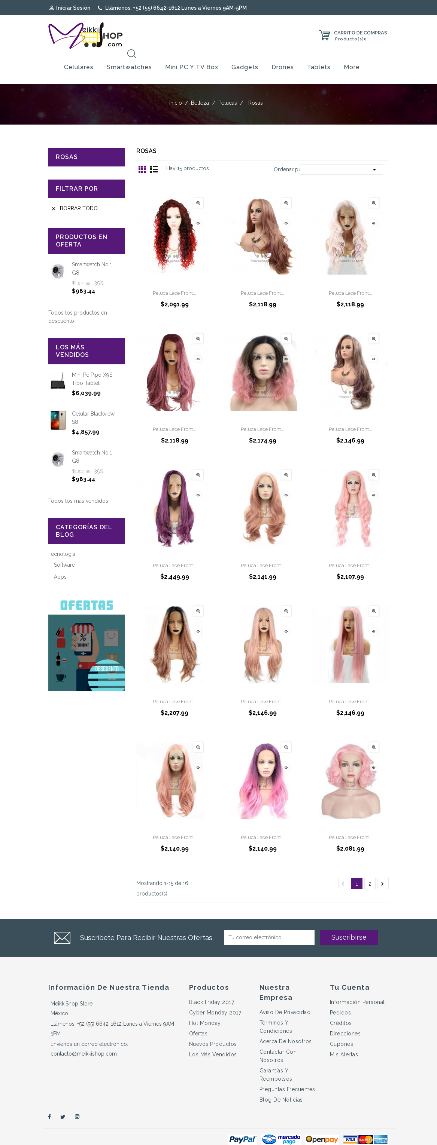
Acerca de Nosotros (286, 1028)
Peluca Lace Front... (174, 279)
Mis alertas (344, 1041)
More (352, 53)
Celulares (79, 53)
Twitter (63, 1103)
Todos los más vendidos (78, 487)
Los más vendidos (213, 1041)
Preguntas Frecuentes (287, 1076)
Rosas (67, 143)
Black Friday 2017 (211, 989)
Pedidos (340, 999)
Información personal (357, 989)
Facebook (48, 1103)
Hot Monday (205, 1010)
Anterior (343, 870)
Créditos (341, 1010)
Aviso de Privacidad (285, 999)
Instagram (77, 1103)
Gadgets (244, 53)
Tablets (319, 53)
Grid (142, 155)
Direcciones (345, 1020)
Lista (154, 155)
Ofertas (198, 1020)
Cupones (341, 1031)
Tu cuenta (350, 974)
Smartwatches (129, 53)
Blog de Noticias (281, 1086)
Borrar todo (74, 195)
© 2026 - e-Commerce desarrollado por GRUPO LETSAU (123, 1135)
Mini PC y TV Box (191, 53)
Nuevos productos (213, 1031)
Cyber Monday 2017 (215, 999)
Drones (282, 53)
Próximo (382, 870)
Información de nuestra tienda (109, 974)
